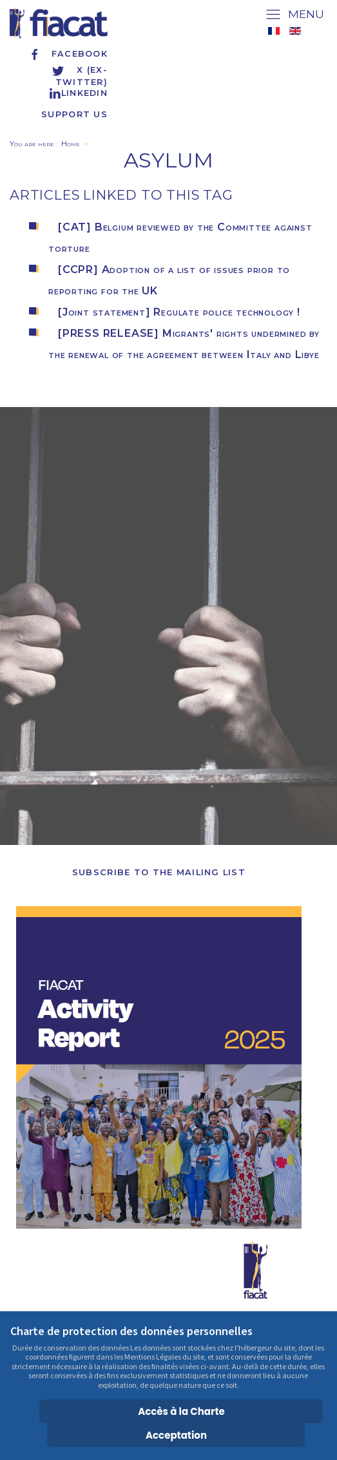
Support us (74, 114)
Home (70, 143)
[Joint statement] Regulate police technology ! (179, 312)
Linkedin (78, 93)
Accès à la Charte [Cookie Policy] (181, 1411)
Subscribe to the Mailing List (159, 872)
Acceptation (176, 1435)
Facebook (68, 54)
